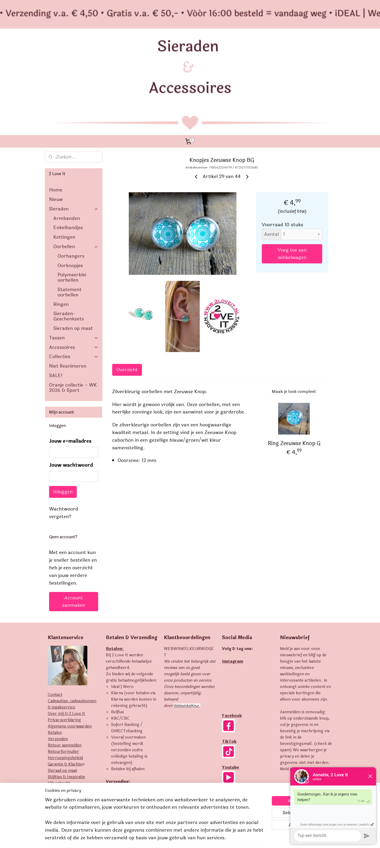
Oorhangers (71, 187)
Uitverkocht (59, 714)
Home (55, 120)
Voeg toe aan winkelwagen (292, 184)
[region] (155, 822)
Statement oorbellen (70, 223)
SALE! (56, 306)
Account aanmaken (73, 532)
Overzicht (127, 300)
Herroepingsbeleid (65, 689)
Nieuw (56, 130)
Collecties (73, 287)
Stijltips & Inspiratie (66, 708)
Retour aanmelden (65, 676)
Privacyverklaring (64, 651)
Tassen (73, 268)
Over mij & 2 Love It (66, 645)
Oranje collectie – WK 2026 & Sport (73, 318)
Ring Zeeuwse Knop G (294, 374)
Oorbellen (75, 177)
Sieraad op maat (62, 701)
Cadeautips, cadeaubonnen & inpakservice (72, 635)
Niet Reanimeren (67, 297)
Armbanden (66, 149)
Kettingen (64, 168)
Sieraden (73, 139)
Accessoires (73, 278)
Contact (55, 626)
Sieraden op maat (73, 259)
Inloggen (63, 422)
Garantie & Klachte (65, 695)
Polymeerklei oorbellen (72, 208)
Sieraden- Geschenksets (68, 247)
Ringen (61, 235)
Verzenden (58, 670)
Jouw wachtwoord (71, 396)
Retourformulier (63, 683)
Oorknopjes (70, 196)
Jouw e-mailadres (70, 372)
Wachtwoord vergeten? (63, 443)
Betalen (55, 664)
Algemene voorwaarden (70, 657)
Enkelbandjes (68, 158)
